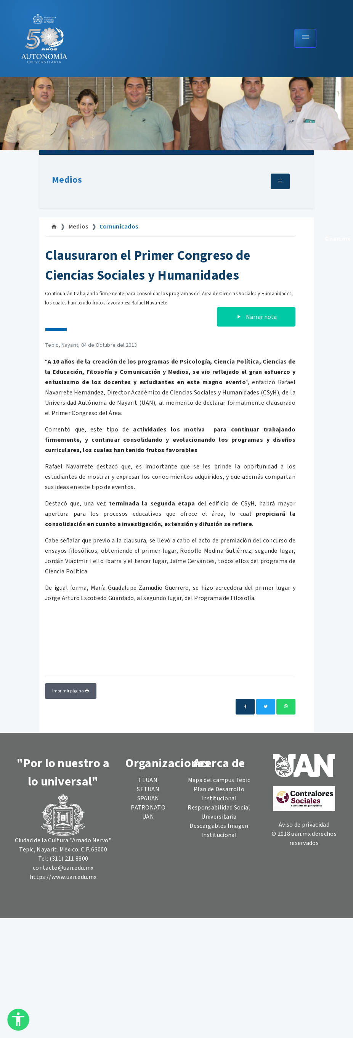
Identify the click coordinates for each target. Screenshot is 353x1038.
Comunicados (118, 226)
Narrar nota (256, 317)
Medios (67, 180)
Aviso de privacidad (304, 825)
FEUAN (148, 780)
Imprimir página (70, 691)
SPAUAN (148, 798)
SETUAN (148, 789)
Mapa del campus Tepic (219, 780)
